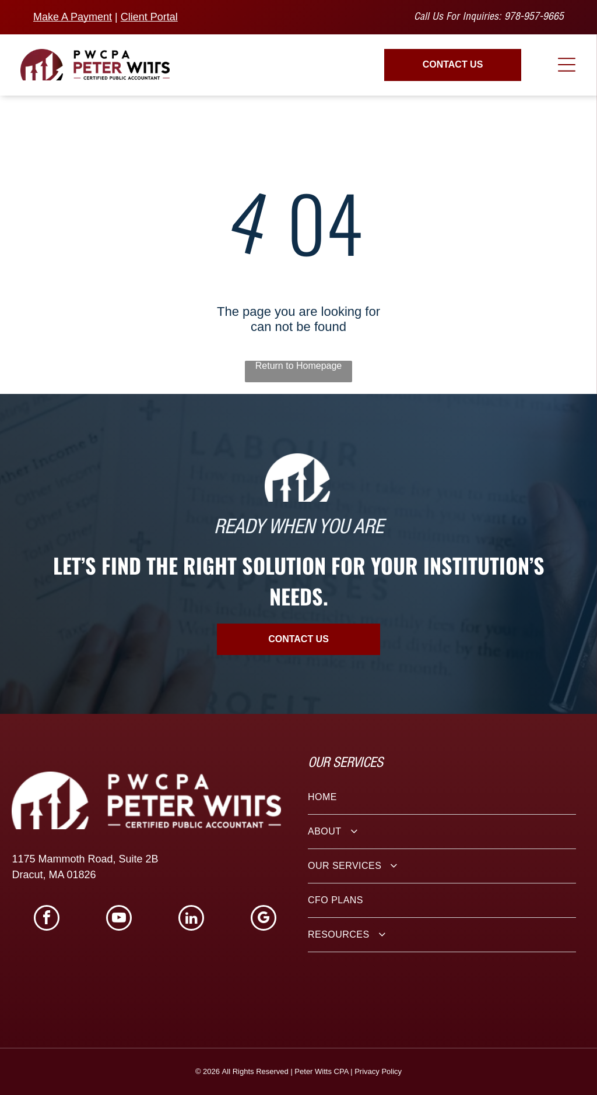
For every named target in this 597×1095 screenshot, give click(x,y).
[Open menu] (566, 64)
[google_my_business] (263, 919)
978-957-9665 (534, 17)
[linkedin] (191, 919)
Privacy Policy (378, 1071)
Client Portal (149, 17)
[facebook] (46, 919)
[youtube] (119, 919)
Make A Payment (72, 17)
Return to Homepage (298, 366)
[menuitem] (442, 797)
